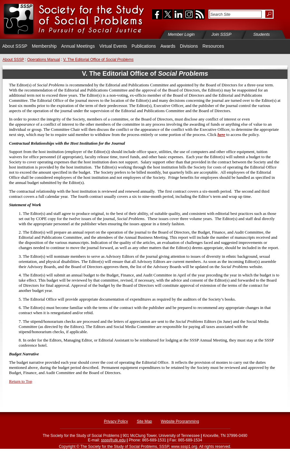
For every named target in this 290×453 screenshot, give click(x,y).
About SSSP (14, 46)
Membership (44, 46)
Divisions (189, 46)
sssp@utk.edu (113, 440)
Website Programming (180, 421)
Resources (213, 46)
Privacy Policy (116, 421)
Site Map (144, 421)
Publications (143, 46)
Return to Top (20, 381)
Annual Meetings (78, 46)
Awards (167, 46)
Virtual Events (113, 46)
